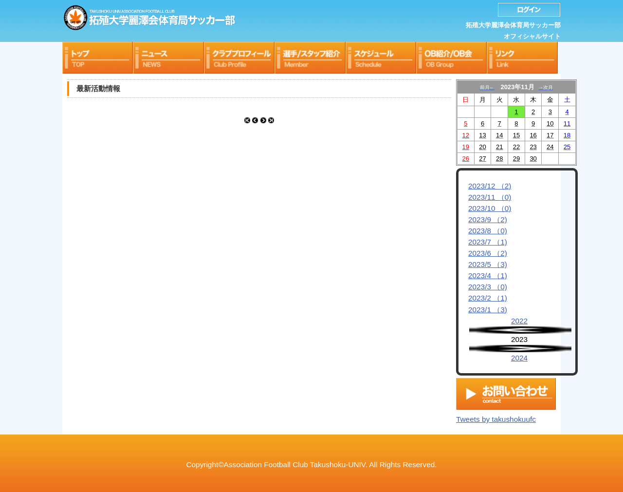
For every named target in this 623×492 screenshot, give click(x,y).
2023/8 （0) (487, 231)
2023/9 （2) (487, 219)
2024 (519, 358)
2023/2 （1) (487, 298)
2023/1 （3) (487, 309)
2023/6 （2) (487, 253)
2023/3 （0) (487, 287)
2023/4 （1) (487, 275)
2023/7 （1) (487, 242)
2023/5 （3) (487, 264)
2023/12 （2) (489, 186)
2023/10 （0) (489, 208)
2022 (519, 321)
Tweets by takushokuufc (496, 417)
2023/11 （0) (489, 197)
